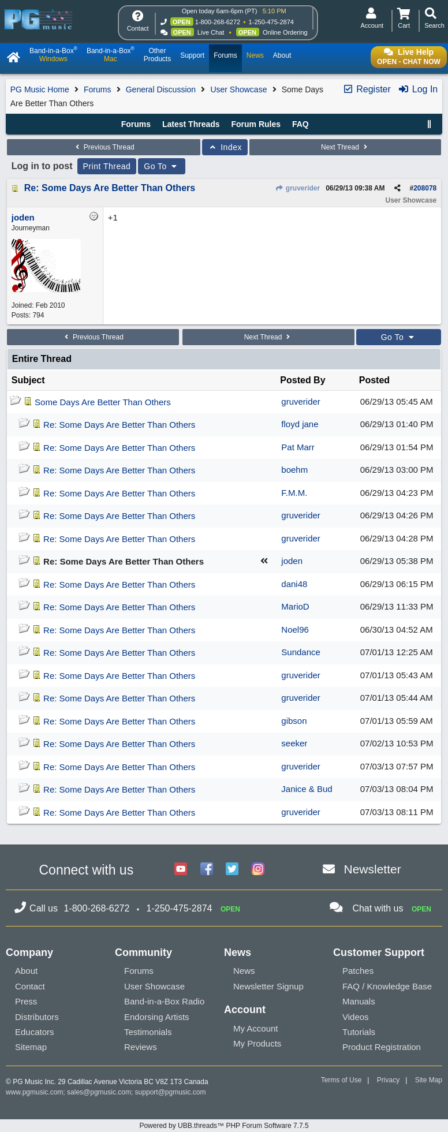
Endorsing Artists (156, 1017)
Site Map (428, 1080)
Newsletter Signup (268, 986)
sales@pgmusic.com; (101, 1092)
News (244, 971)
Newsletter (372, 869)
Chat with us (377, 908)
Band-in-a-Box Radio (164, 1001)
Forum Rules (256, 124)
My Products (257, 1043)
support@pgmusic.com (170, 1092)
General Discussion (161, 89)
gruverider (297, 188)
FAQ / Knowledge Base (387, 986)
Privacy (388, 1080)
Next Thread (345, 147)
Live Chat (210, 32)
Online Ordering (285, 32)
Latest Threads (191, 124)
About (26, 971)
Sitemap (31, 1047)
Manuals (358, 1001)
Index (225, 147)
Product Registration (381, 1047)
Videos (355, 1017)
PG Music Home (39, 89)
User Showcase (238, 89)
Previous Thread (103, 147)
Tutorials (358, 1032)
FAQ (300, 124)
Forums (97, 89)
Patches (358, 971)
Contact (30, 986)
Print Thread (107, 166)
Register (366, 89)
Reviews (140, 1047)
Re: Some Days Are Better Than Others (109, 188)
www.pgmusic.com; (35, 1092)
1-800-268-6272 (217, 21)
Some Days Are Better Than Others (103, 402)
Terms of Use (341, 1080)
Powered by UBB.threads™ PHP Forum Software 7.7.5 (223, 1126)
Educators (34, 1032)
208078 (424, 188)
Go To (162, 166)
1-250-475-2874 (271, 21)
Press (26, 1001)
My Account (255, 1028)
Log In (418, 89)
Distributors (37, 1017)
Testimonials (148, 1032)
